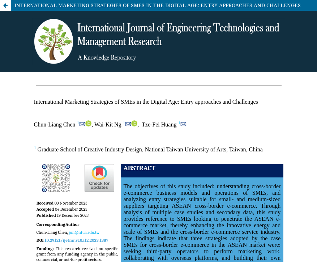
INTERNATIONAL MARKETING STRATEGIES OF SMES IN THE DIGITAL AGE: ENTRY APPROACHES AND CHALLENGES (157, 5)
